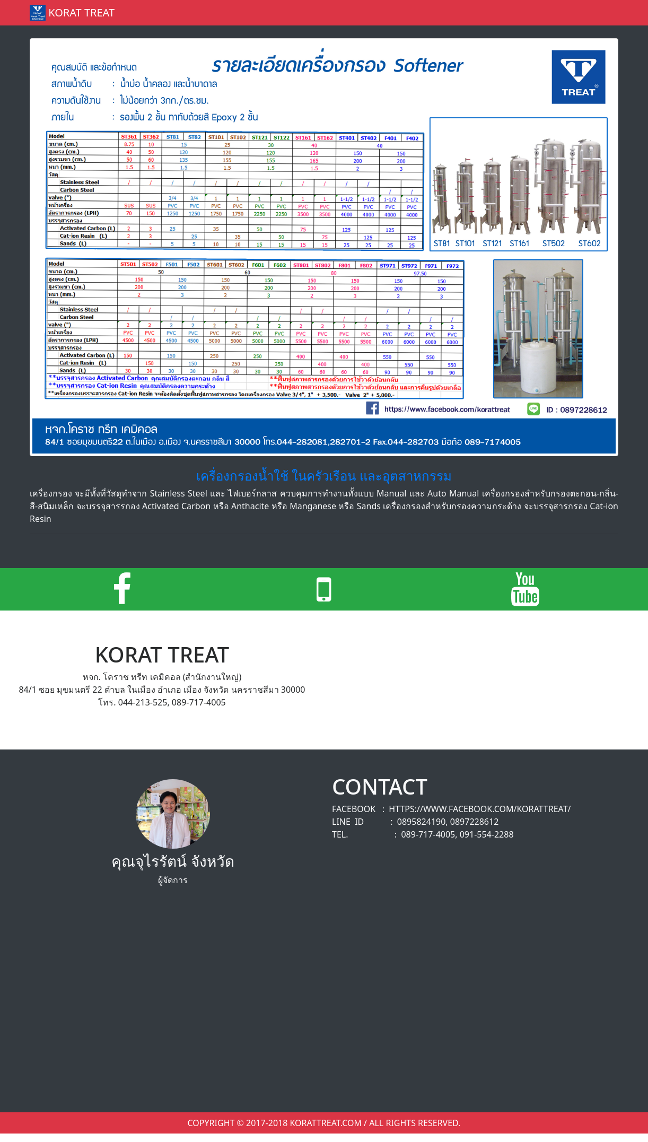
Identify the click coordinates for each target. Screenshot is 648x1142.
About (479, 13)
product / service (322, 13)
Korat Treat (72, 13)
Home (263, 12)
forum (441, 13)
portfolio (394, 13)
